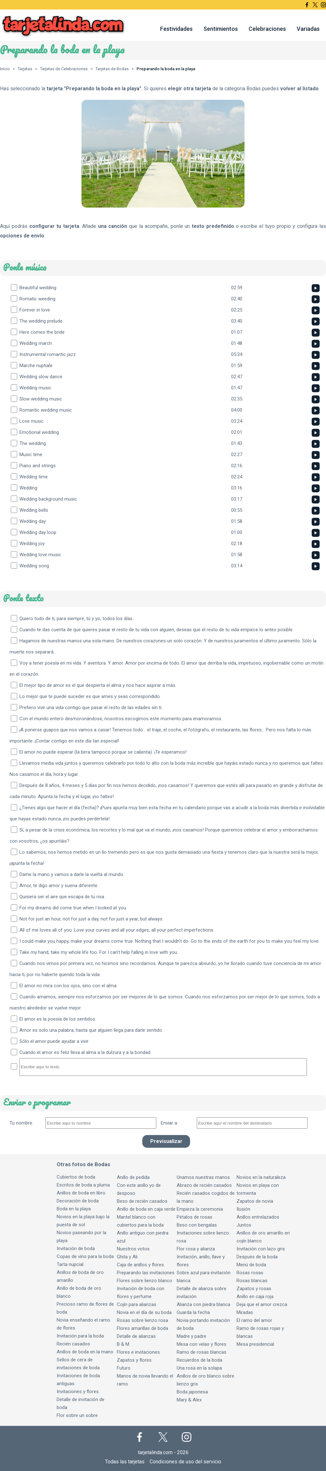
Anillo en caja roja (255, 1296)
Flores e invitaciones (138, 1352)
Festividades (176, 28)
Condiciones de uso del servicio (185, 1462)
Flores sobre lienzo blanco (144, 1280)
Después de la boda (257, 1257)
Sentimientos (220, 28)
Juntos (244, 1225)
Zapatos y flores (134, 1360)
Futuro (124, 1368)
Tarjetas (25, 68)
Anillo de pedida (133, 1177)
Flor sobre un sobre (77, 1415)
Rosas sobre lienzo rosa (142, 1320)
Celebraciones (267, 28)
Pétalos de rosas (194, 1217)
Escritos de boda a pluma (83, 1185)
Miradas (245, 1312)
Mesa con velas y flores (201, 1344)
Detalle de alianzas (136, 1336)
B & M (123, 1344)
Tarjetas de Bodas (112, 68)
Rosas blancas (252, 1280)
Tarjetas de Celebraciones (64, 68)
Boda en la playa (74, 1209)
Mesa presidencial (255, 1344)
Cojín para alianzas (136, 1304)
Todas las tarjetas (125, 1462)
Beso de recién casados (142, 1201)
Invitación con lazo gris (261, 1249)
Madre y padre (191, 1336)
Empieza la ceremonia (200, 1209)
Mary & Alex (189, 1400)
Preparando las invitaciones (145, 1273)
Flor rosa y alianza (196, 1249)
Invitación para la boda (80, 1336)
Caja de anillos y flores (140, 1265)
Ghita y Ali (127, 1257)
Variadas (308, 28)
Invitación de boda (76, 1248)
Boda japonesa (192, 1392)
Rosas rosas (250, 1273)
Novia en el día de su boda (144, 1312)
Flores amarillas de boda (142, 1328)
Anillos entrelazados (258, 1217)
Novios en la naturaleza (261, 1177)
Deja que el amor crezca (262, 1304)
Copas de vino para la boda (85, 1256)
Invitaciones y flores (78, 1391)
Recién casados (73, 1344)
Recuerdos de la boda (199, 1360)
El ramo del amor (254, 1320)
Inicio (5, 68)
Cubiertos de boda (76, 1177)
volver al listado (299, 89)
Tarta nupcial (70, 1264)
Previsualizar (166, 1141)
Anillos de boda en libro (81, 1193)
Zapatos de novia (255, 1201)
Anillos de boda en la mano (85, 1352)
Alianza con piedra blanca (203, 1304)
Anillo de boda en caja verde (146, 1209)
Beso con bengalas (197, 1225)
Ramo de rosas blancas (201, 1352)
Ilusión (243, 1209)
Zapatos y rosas (254, 1288)
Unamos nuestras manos (203, 1177)
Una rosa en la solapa (199, 1368)
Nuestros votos (133, 1249)
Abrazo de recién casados (204, 1185)
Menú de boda (251, 1265)
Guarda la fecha (193, 1312)
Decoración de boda (78, 1201)
